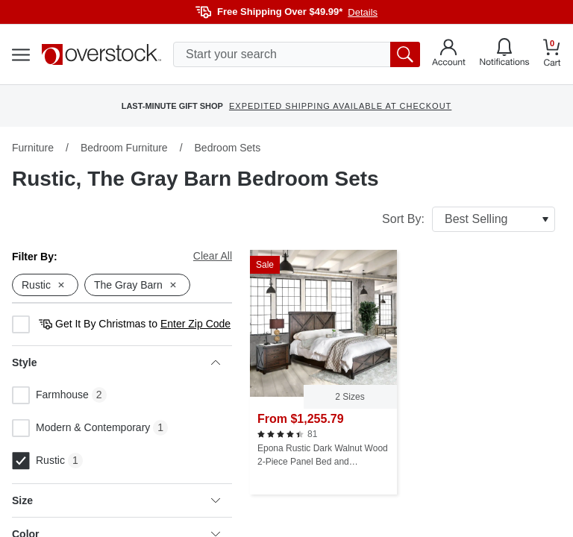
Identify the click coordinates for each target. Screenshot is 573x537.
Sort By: (468, 219)
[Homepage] (101, 54)
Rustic (38, 461)
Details (363, 12)
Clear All (212, 256)
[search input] (296, 54)
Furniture (33, 148)
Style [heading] (116, 362)
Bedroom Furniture (124, 148)
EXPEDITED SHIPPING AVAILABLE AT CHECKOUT (340, 105)
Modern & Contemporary (81, 428)
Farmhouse (50, 395)
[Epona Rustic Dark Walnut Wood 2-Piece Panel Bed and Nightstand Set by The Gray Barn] (323, 372)
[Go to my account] (449, 54)
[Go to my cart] (552, 55)
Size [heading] (116, 500)
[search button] (405, 54)
